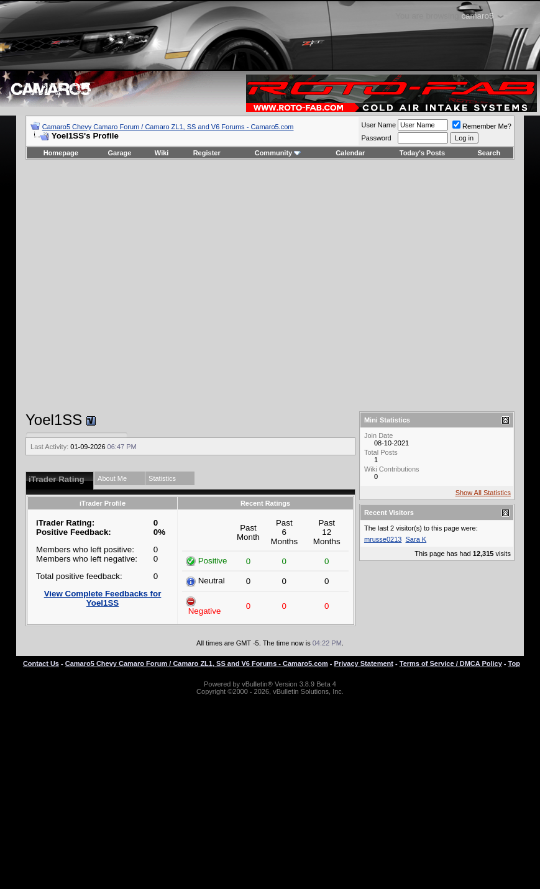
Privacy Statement (363, 663)
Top (514, 663)
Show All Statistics (483, 492)
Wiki (162, 153)
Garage (120, 153)
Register (207, 153)
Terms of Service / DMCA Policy (451, 663)
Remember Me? (481, 126)
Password (376, 138)
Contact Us (41, 663)
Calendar (350, 153)
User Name (378, 125)
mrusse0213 (383, 539)
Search (489, 153)
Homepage (60, 153)
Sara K (416, 539)
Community (278, 153)
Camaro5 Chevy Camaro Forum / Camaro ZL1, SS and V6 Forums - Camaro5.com (168, 126)
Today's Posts (422, 153)
